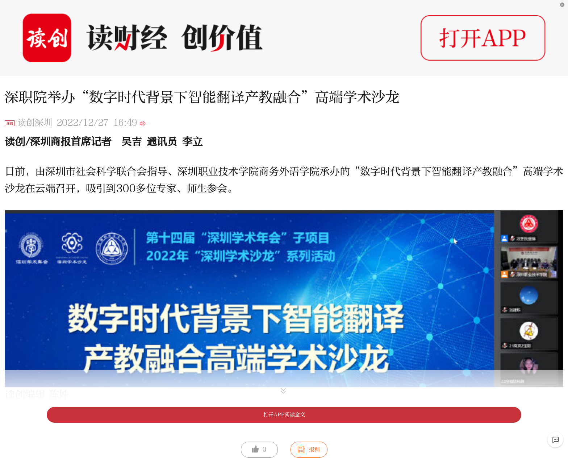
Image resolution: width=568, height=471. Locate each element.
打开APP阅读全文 (284, 415)
